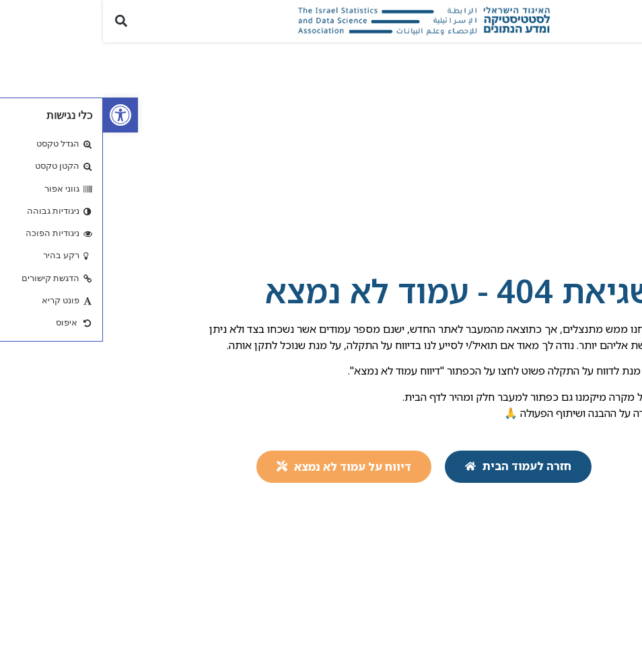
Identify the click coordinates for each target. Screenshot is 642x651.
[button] (624, 21)
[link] (17, 115)
